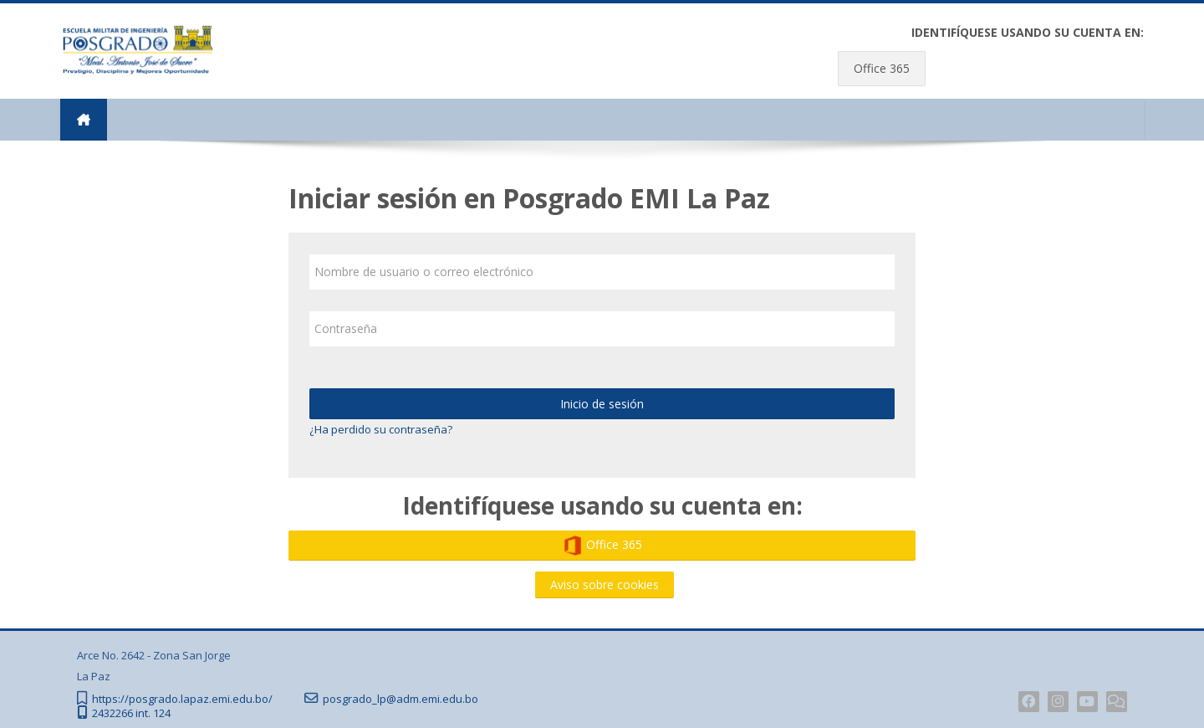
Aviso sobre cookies (604, 584)
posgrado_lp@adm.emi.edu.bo (400, 699)
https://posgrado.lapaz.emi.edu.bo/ (182, 699)
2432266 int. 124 (131, 713)
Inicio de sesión (602, 404)
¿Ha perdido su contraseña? (380, 429)
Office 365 (882, 68)
